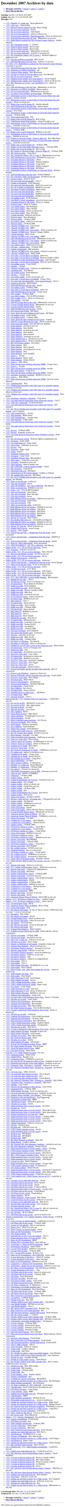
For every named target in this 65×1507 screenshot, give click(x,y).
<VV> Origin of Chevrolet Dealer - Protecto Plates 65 (26, 138)
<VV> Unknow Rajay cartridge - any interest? (23, 1095)
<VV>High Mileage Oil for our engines (21, 499)
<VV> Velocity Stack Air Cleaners (19, 741)
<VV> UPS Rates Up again (16, 1389)
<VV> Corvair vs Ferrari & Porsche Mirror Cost (24, 74)
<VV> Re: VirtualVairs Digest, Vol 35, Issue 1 (23, 55)
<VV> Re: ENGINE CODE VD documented (23, 177)
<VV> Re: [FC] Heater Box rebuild (19, 733)
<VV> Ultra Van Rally (14, 1347)
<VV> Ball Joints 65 (14, 601)
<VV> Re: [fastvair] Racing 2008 (18, 1038)
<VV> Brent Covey (13, 1227)
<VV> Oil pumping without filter (18, 1100)
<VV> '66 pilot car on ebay (16, 942)
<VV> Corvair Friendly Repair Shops (20, 305)
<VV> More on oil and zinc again (19, 505)
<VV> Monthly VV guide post (17, 23)
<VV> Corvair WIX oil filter (17, 1249)
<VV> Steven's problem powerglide (19, 59)
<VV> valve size (12, 25)
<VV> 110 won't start (14, 1072)
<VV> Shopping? (13, 776)
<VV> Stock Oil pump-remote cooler (20, 1048)
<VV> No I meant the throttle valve (19, 633)
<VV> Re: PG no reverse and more (19, 77)
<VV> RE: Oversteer (14, 469)
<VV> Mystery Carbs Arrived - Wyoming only (24, 799)
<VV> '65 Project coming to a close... (20, 827)
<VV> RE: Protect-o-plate (16, 153)
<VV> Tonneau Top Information (18, 995)
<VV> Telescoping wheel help (17, 117)
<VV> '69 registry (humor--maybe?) (20, 948)
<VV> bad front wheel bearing (17, 1332)
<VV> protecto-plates (14, 179)
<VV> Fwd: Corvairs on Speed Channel (21, 1221)
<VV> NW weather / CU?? (16, 298)
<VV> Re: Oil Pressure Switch (17, 439)
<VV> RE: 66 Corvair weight (17, 1315)
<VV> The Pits (12, 635)
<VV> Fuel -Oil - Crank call (17, 940)
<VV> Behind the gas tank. (16, 580)
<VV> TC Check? (13, 987)
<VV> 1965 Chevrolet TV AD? (18, 989)
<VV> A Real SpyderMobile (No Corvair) (22, 780)
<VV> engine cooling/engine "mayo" (20, 874)
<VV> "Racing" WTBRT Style (18, 253)
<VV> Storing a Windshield (16, 1377)
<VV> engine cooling (14, 778)
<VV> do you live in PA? (15, 703)
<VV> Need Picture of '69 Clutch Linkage (22, 473)
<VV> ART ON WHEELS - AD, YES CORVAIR (25, 486)
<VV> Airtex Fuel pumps (15, 797)
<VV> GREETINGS (14, 1057)
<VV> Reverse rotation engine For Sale (21, 28)
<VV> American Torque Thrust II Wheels (22, 814)
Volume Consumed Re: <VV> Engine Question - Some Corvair (30, 1217)
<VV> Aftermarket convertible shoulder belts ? (24, 1287)
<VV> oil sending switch (15, 198)
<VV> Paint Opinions (14, 337)
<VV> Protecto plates (14, 204)
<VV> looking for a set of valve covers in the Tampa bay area (29, 646)
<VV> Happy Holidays (15, 1195)
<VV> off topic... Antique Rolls (18, 247)
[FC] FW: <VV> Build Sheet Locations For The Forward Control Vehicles (34, 64)
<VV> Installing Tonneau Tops (18, 454)
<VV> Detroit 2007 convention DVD (20, 1242)
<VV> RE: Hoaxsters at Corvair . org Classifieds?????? (27, 83)
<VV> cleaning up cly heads (17, 746)
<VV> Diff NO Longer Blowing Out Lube (22, 322)
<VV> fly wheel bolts (14, 652)
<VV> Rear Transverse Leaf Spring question (23, 1296)
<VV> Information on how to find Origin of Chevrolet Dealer (29, 170)
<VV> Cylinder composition (17, 891)
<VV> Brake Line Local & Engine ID (20, 104)
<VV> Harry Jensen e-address (17, 763)
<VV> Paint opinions (14, 326)
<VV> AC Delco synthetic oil (17, 1285)
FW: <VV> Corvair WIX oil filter (19, 1253)
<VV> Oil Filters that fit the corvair (19, 1183)
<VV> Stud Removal (14, 1434)
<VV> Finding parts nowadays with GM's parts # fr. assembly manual (32, 386)
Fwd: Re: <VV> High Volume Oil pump (21, 1053)
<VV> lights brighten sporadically (19, 1383)
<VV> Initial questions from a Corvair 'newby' (23, 1106)
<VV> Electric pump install (16, 950)
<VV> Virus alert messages (16, 667)
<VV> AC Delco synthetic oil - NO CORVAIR (24, 1385)
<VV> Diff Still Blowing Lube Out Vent (21, 38)
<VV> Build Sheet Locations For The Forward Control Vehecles (30, 40)
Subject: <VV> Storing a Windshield (20, 1417)
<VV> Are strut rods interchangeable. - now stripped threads (29, 281)
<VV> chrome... (12, 266)
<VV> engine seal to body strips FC (19, 731)
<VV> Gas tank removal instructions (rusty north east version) (29, 400)
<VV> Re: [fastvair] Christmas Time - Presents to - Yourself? (29, 1068)
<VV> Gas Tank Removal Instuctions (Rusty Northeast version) (30, 435)
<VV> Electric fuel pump (15, 840)
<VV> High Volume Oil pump (17, 965)
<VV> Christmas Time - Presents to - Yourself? (24, 1065)
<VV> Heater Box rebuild (16, 729)
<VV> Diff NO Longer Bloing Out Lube (21, 302)
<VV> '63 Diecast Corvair (16, 569)
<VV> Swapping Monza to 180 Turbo (20, 160)
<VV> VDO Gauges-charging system (20, 1129)
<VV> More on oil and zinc (16, 481)
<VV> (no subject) (13, 769)
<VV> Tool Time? (13, 1477)
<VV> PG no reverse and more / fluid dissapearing (25, 36)
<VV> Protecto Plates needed (17, 47)
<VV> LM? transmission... (16, 413)
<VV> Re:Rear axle (13, 1127)
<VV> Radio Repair (13, 1142)
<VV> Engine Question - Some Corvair (21, 1198)
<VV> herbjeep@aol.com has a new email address (25, 1063)
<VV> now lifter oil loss (15, 1051)
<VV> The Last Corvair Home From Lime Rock (24, 1334)
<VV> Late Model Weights (16, 1304)
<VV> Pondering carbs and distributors (21, 1097)
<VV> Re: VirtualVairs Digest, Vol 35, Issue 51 (24, 1208)
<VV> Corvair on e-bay (15, 1161)
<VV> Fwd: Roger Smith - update (19, 1281)
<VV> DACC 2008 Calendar (17, 1345)
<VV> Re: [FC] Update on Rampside (20, 187)
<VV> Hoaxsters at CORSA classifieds (21, 70)
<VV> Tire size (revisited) (16, 484)
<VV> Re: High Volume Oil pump (19, 1008)
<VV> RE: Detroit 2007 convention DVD (22, 1308)
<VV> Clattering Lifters (15, 1055)
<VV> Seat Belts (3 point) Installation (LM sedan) (25, 260)
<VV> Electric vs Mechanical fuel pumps (22, 944)
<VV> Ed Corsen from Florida (17, 311)
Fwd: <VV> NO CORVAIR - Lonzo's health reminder (26, 577)
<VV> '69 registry (13, 923)
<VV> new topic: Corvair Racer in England (22, 256)
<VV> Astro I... (12, 356)
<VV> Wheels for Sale (14, 1357)
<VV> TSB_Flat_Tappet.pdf (17, 403)
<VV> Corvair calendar (15, 1323)
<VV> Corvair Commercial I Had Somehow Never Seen (27, 1010)
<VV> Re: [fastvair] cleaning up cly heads (22, 750)
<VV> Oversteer (12, 441)
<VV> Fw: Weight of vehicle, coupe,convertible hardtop (27, 1353)
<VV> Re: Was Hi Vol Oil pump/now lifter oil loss (25, 1061)
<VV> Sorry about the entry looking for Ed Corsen (25, 313)
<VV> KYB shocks (13, 724)
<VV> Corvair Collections (16, 1426)
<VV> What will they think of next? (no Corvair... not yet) (28, 861)
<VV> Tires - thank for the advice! (19, 1413)
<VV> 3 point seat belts (15, 215)
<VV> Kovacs (11, 430)
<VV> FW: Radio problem (16, 1168)
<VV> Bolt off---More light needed (19, 543)
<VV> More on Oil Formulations (18, 1232)
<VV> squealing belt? (14, 270)
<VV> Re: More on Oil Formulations (20, 1268)
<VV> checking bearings (15, 850)
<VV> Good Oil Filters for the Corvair (21, 1200)
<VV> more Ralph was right (17, 588)
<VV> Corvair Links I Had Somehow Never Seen (25, 997)
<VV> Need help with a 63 (16, 471)
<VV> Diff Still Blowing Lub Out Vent (21, 158)
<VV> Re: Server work (15, 1415)
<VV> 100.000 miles (14, 1387)
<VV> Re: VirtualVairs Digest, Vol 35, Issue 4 (23, 155)
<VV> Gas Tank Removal (16, 443)
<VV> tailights (12, 1085)
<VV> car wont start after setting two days (22, 1074)
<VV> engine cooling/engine (17, 880)
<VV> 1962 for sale (13, 773)
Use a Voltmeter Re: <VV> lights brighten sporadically (27, 1447)
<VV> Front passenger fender (17, 324)
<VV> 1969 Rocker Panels (16, 1102)
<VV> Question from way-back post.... (21, 692)
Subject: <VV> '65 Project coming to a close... (23, 899)
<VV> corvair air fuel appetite (17, 1225)
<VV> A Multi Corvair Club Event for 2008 (22, 931)
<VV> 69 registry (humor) (16, 955)
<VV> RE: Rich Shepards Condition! (20, 1140)
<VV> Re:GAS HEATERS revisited (20, 554)
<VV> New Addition (14, 688)
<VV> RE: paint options (15, 371)
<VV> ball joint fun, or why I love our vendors (24, 1236)
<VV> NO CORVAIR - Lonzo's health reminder (24, 467)
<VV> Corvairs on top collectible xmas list (22, 1181)
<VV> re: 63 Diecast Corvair (17, 597)
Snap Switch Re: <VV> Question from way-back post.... (27, 699)
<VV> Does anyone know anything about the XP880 (26, 364)
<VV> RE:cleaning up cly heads (18, 759)
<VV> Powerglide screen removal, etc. (21, 1400)
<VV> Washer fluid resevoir (17, 528)
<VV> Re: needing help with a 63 (19, 475)
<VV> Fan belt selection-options (18, 1206)
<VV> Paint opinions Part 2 (16, 339)
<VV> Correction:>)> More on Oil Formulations (24, 1244)
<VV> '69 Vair (11, 1125)
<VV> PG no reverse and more (18, 30)
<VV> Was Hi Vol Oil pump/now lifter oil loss (23, 1044)
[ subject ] (33, 9)
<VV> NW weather (13, 294)
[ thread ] (25, 9)
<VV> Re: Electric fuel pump (17, 910)
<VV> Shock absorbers (15, 716)
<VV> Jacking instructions (16, 1123)
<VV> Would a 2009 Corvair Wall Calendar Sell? (25, 1302)
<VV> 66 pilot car (13, 1108)
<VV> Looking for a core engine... (19, 820)
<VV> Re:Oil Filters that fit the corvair (21, 1204)
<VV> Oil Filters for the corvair (18, 1193)
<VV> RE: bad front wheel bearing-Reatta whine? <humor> (29, 1453)
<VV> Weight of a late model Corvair (20, 1360)
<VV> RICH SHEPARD (15, 761)
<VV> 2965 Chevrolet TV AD (17, 978)
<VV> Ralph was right (14, 586)
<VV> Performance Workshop (17, 1247)
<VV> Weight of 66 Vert (15, 1300)
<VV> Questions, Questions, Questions (21, 398)
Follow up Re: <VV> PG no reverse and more (23, 548)
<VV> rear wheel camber (15, 207)
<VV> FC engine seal (14, 752)
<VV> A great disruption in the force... (21, 1257)
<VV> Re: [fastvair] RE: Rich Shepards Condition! (25, 1144)
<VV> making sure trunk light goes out (21, 1394)
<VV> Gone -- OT (13, 490)
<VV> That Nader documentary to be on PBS (23, 771)
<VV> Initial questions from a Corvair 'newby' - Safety (27, 1149)
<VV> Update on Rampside (16, 183)
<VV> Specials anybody (15, 697)
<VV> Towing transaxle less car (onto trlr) (22, 1114)
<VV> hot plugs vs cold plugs (17, 641)
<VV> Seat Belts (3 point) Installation (20, 189)
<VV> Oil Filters (12, 1276)
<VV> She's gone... (13, 460)
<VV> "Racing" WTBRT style (17, 226)
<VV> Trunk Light (13, 1349)
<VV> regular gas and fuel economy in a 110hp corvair (27, 1381)
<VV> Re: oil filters (13, 1212)
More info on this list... (15, 11)
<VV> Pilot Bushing (14, 415)
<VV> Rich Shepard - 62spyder (18, 735)
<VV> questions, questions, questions (20, 375)
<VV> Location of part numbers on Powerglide (24, 94)
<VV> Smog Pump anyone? (16, 714)
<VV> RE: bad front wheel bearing (19, 1445)
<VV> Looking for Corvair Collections (21, 1379)
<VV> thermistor (12, 914)
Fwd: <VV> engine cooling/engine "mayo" (22, 867)
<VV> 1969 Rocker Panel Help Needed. (21, 121)
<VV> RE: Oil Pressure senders (18, 343)
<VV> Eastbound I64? (14, 1089)
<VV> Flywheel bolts (14, 584)
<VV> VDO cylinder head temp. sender (21, 982)
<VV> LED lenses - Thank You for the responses (24, 1266)
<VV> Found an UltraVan (16, 283)
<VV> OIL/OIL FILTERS (16, 1279)
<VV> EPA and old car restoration (19, 1021)
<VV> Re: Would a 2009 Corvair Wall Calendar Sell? (26, 1355)
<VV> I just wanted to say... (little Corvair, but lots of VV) (28, 1176)
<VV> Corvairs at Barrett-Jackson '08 (20, 1458)
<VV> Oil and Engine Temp (17, 903)
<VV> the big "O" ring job (16, 518)
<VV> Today (11, 452)
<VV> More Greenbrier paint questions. (21, 720)
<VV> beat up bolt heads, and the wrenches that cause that (28, 669)
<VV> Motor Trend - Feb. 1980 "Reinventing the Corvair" (28, 970)
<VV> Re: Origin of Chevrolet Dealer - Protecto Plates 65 (28, 151)
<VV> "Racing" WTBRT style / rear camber (23, 230)
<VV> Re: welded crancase (16, 848)
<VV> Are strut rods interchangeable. (20, 181)
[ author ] (41, 9)
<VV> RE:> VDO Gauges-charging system (22, 1155)
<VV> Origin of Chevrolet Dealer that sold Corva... (25, 147)
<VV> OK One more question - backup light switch (25, 1313)
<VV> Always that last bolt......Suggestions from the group (28, 533)
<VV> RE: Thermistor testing (17, 45)
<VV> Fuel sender (13, 961)
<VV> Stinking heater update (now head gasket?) (25, 79)
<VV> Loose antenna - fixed (17, 1374)
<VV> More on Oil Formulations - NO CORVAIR (25, 1255)
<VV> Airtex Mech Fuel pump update (20, 859)
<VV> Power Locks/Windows (17, 673)
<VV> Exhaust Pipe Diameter (17, 929)
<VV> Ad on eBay (13, 445)
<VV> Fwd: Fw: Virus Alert (16, 654)
